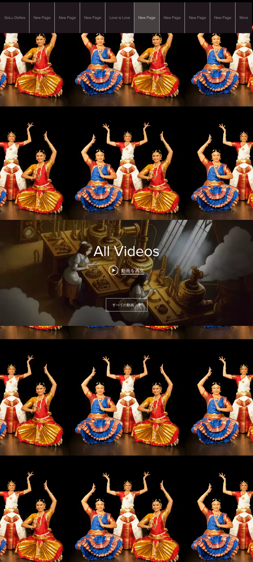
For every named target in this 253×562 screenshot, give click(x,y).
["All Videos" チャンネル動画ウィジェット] (126, 273)
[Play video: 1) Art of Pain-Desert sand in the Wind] (126, 270)
